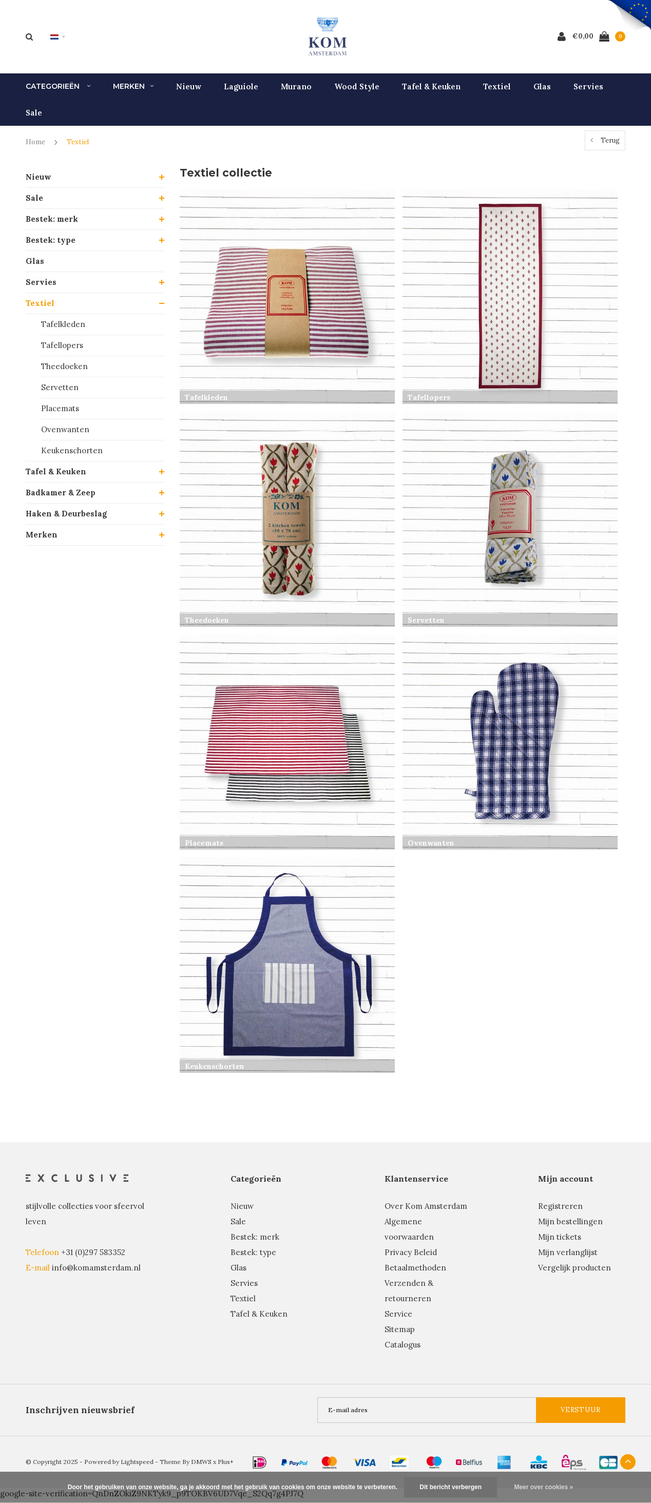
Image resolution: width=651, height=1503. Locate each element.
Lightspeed (137, 1465)
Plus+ (226, 1465)
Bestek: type (50, 243)
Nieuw (188, 90)
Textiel (497, 90)
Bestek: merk (52, 222)
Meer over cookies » (543, 1487)
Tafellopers (62, 349)
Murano (296, 90)
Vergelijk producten (574, 1271)
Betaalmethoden (415, 1271)
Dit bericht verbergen (450, 1487)
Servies (588, 90)
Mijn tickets (559, 1240)
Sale (34, 116)
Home (35, 146)
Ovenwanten (65, 433)
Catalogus (402, 1348)
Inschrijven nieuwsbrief (80, 1413)
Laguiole (241, 90)
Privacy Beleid (411, 1256)
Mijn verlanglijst (568, 1256)
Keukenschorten (72, 454)
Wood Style (356, 90)
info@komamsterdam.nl (96, 1271)
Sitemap (400, 1333)
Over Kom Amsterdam (426, 1210)
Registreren (560, 1210)
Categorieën (58, 90)
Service (398, 1317)
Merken (133, 90)
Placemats (60, 412)
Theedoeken (64, 370)
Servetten (60, 391)
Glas (542, 90)
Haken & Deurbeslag (66, 517)
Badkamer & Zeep (60, 496)
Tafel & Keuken (431, 90)
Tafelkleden (63, 328)
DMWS (201, 1465)
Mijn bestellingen (570, 1225)
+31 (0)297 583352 (93, 1256)
